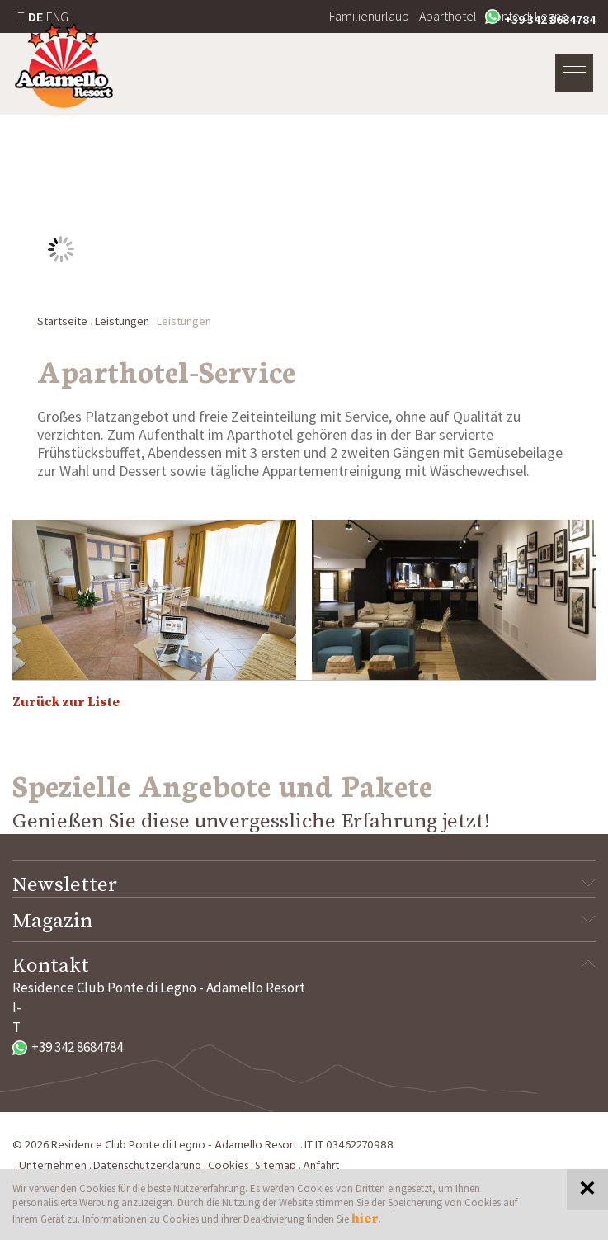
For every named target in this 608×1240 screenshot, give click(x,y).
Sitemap (275, 1166)
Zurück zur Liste (66, 702)
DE (35, 16)
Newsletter (304, 885)
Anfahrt (321, 1166)
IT (20, 16)
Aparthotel (448, 15)
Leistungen (122, 321)
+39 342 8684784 (540, 18)
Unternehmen (53, 1166)
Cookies (228, 1166)
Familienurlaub (369, 15)
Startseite (62, 321)
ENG (57, 16)
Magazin (304, 921)
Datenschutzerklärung (147, 1166)
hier (365, 1218)
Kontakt (304, 966)
